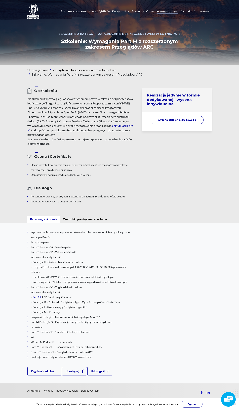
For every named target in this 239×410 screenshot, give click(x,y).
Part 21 (37, 297)
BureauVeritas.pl (90, 390)
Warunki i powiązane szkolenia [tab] (85, 219)
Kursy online (120, 11)
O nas (150, 11)
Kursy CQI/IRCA (99, 11)
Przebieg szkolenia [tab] (43, 219)
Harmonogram (167, 11)
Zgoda (192, 404)
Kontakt (205, 11)
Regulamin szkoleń (42, 371)
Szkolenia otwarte (73, 11)
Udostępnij (72, 371)
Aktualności (189, 11)
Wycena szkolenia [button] (177, 119)
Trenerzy (138, 11)
